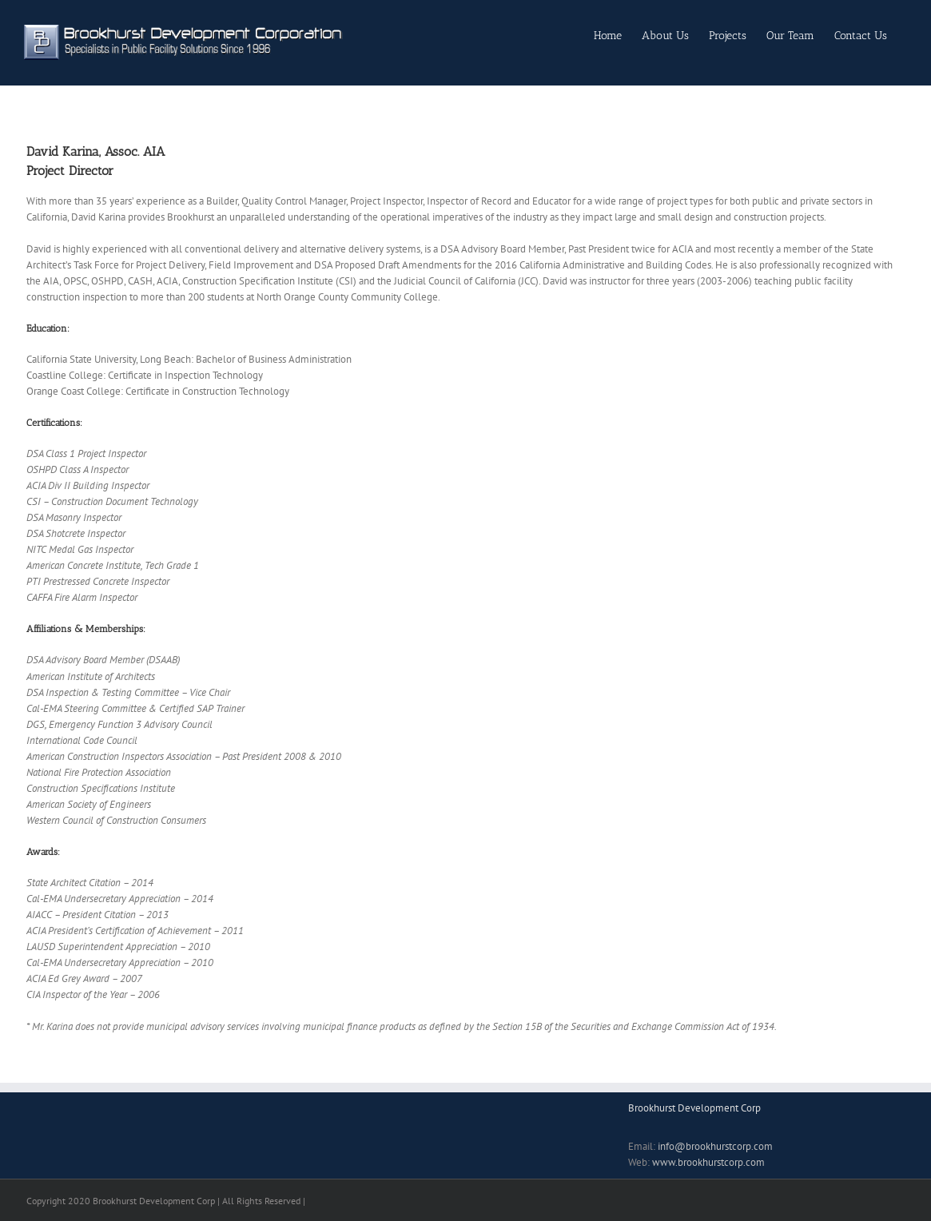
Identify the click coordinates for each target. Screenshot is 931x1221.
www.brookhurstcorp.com (708, 1162)
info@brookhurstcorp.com (715, 1146)
